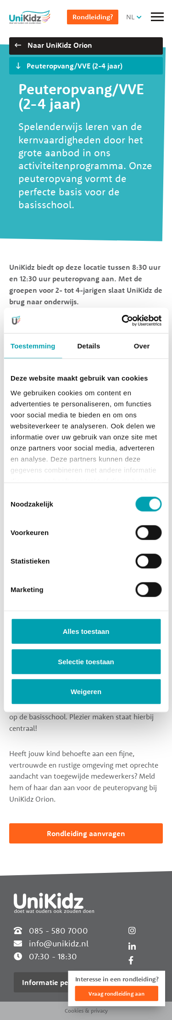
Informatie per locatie (58, 982)
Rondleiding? (92, 16)
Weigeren (86, 691)
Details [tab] (88, 346)
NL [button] (130, 16)
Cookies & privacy (86, 1010)
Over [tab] (142, 346)
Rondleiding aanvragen (86, 833)
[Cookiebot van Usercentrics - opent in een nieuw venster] (122, 320)
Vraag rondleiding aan (116, 993)
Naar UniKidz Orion (53, 45)
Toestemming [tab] (33, 346)
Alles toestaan (86, 631)
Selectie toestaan (86, 661)
